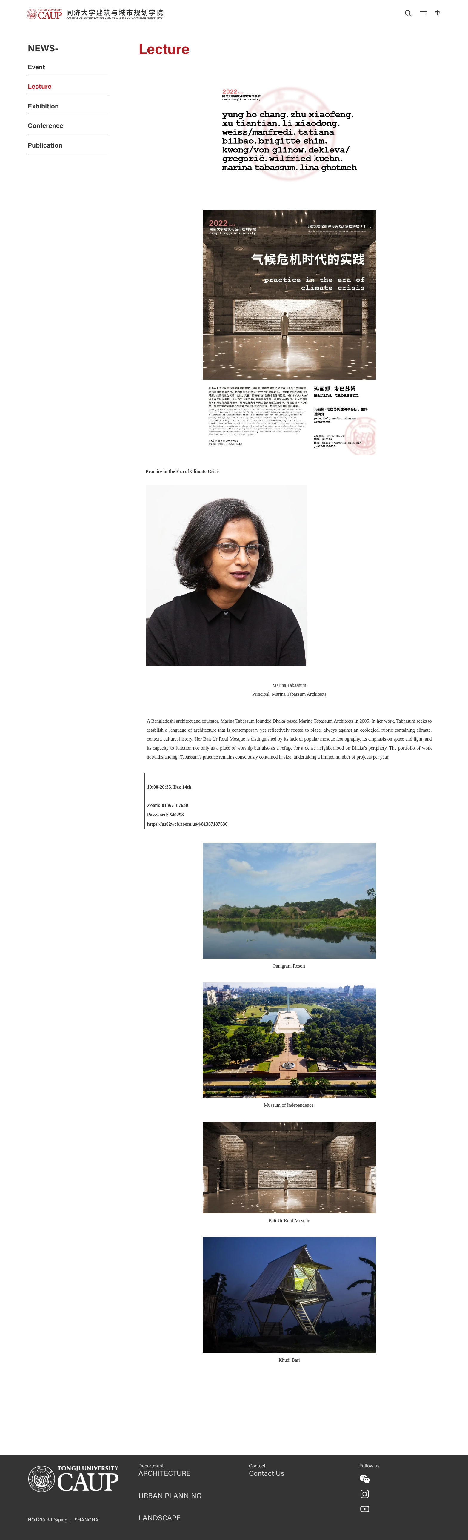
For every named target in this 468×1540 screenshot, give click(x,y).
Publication (45, 146)
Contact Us (266, 1474)
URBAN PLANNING (169, 1496)
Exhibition (43, 107)
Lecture (39, 87)
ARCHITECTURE (164, 1474)
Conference (45, 126)
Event (36, 68)
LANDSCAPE (159, 1518)
